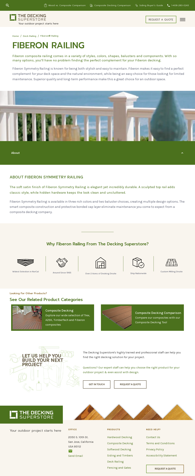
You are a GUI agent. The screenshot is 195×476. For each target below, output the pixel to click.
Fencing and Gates (119, 467)
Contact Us (153, 437)
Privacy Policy (155, 449)
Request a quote (161, 19)
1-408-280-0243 (180, 5)
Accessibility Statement (161, 455)
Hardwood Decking (119, 437)
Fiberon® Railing (49, 36)
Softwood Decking (119, 449)
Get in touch (97, 384)
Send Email (75, 453)
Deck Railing (29, 36)
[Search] (7, 5)
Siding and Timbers (120, 455)
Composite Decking (120, 443)
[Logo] (28, 17)
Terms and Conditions (160, 443)
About (15, 153)
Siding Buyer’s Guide (151, 5)
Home (15, 36)
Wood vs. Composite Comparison (67, 5)
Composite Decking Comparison (112, 5)
